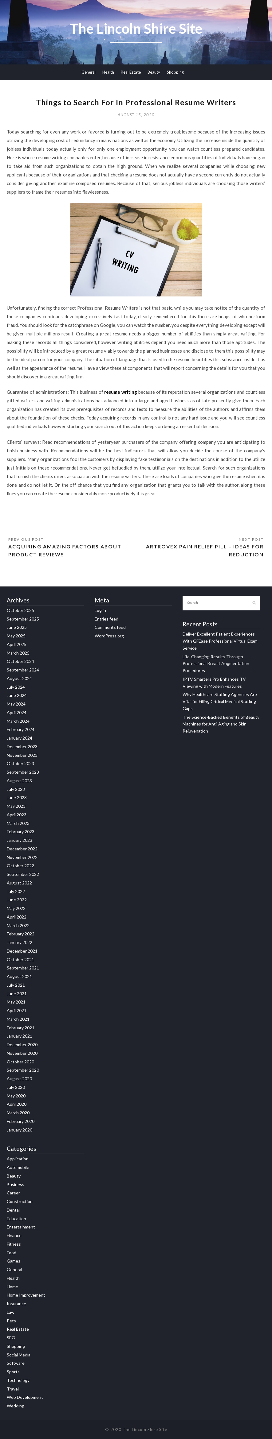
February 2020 (20, 1121)
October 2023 (20, 763)
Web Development (25, 1397)
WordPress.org (109, 635)
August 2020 (19, 1078)
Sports (13, 1371)
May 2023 (16, 806)
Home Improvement (26, 1295)
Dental (13, 1210)
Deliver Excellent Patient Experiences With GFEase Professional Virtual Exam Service (220, 641)
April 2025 (16, 644)
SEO (11, 1337)
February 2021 (20, 1027)
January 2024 (19, 738)
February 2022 (20, 933)
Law (10, 1312)
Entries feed (106, 618)
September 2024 (23, 669)
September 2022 (23, 874)
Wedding (15, 1405)
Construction (20, 1201)
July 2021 (16, 985)
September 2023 (23, 772)
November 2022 (22, 857)
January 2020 (19, 1129)
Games (13, 1260)
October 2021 (20, 959)
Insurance (16, 1303)
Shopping (175, 72)
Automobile (18, 1167)
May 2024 (16, 703)
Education (16, 1218)
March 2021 (18, 1019)
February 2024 (20, 729)
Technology (18, 1380)
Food (11, 1252)
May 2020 (16, 1095)
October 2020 (20, 1061)
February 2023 (20, 831)
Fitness (14, 1244)
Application (18, 1158)
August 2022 (19, 882)
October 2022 (20, 865)
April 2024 (16, 712)
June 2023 (17, 797)
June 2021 (17, 993)
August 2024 (19, 678)
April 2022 (16, 916)
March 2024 (18, 721)
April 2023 (16, 814)
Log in (100, 610)
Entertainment (21, 1226)
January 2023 (19, 840)
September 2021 (23, 967)
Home (12, 1286)
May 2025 (16, 635)
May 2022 (16, 908)
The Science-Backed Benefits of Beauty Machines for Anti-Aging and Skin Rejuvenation (221, 724)
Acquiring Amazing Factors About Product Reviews (65, 550)
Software (16, 1363)
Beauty (154, 72)
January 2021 (19, 1036)
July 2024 (16, 687)
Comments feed (110, 627)
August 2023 (19, 780)
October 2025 (20, 610)
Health (108, 72)
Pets (11, 1320)
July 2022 (16, 891)
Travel (13, 1388)
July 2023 (16, 789)
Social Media (18, 1354)
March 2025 (18, 653)
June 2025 (17, 627)
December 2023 (22, 746)
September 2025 (23, 618)
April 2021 (16, 1010)
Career (13, 1192)
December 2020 (22, 1044)
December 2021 (22, 951)
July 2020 (16, 1087)
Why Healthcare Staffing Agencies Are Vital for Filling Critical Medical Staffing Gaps (220, 701)
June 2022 (17, 899)
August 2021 (19, 976)
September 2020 (23, 1070)
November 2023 (22, 755)
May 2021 (16, 1001)
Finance (14, 1235)
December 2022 (22, 848)
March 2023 (18, 823)
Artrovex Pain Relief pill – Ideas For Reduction (205, 550)
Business (15, 1184)
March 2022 (18, 925)
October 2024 (20, 661)
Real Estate (131, 72)
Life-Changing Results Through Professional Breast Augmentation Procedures (216, 663)
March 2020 (18, 1112)
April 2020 (16, 1104)
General (88, 72)
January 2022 (19, 942)
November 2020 (22, 1053)
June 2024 (17, 695)
